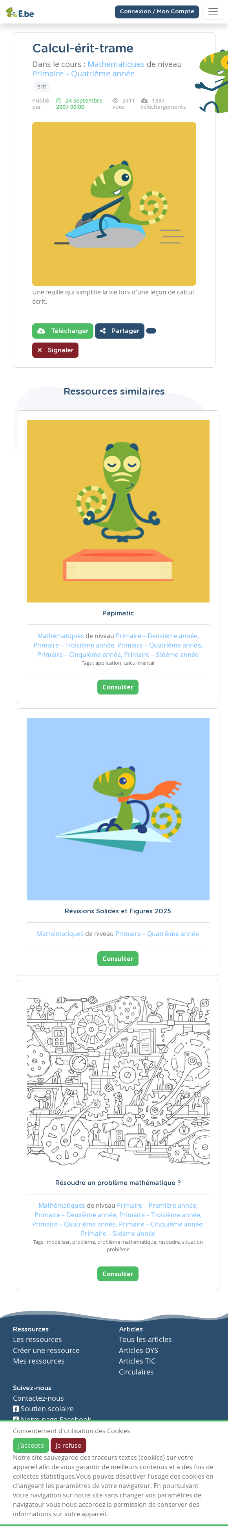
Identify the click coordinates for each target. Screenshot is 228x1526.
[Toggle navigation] (213, 12)
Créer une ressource (46, 1350)
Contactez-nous (38, 1398)
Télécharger (62, 331)
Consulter (117, 687)
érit (41, 86)
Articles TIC (137, 1360)
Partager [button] (119, 331)
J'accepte (31, 1445)
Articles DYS (138, 1350)
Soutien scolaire (43, 1408)
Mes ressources (39, 1360)
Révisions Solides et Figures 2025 (118, 911)
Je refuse (68, 1445)
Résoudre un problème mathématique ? (118, 1183)
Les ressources (37, 1339)
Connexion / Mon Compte (157, 11)
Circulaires (136, 1371)
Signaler (55, 350)
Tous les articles (145, 1339)
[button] (151, 331)
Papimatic (118, 613)
